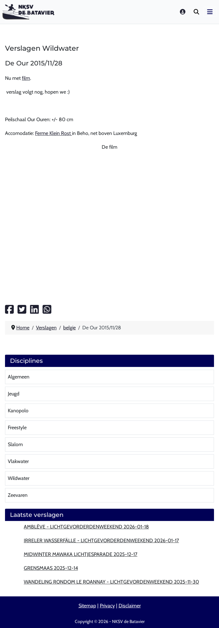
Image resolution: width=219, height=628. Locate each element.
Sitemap (87, 606)
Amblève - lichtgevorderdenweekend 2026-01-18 (86, 527)
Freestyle (17, 427)
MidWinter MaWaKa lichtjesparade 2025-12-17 (80, 554)
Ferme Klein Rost (53, 133)
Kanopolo (18, 411)
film (26, 78)
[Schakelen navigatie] (210, 12)
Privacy (107, 606)
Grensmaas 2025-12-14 (51, 568)
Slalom (15, 444)
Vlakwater (18, 461)
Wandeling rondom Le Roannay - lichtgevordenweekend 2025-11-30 (111, 582)
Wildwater (18, 478)
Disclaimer (130, 606)
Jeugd (13, 394)
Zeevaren (18, 495)
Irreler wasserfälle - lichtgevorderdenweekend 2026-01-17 (101, 540)
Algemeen (18, 377)
